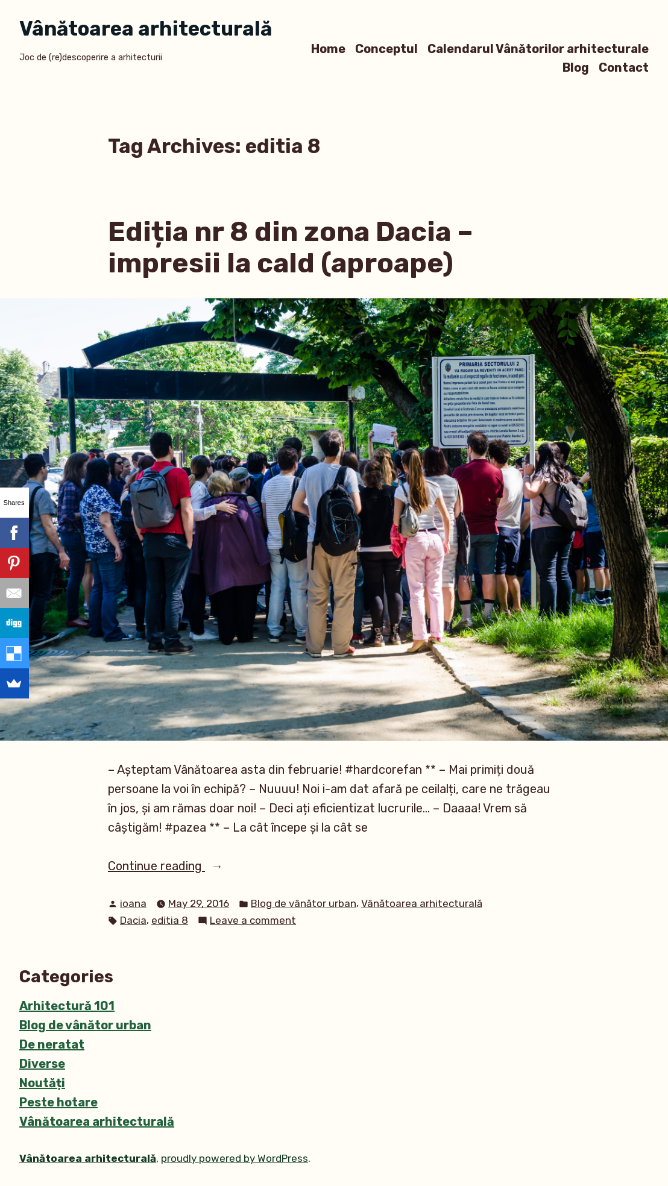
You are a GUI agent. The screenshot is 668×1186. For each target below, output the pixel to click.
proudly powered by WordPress (234, 1158)
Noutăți (42, 1083)
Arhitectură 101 (67, 1006)
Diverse (42, 1063)
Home (328, 48)
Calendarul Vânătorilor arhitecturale (538, 48)
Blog (575, 67)
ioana (133, 903)
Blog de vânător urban (303, 903)
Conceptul (386, 48)
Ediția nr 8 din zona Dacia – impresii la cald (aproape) (290, 247)
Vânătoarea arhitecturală (145, 28)
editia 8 (169, 920)
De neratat (51, 1044)
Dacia (133, 920)
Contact (624, 67)
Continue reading (184, 866)
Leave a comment (253, 920)
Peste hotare (58, 1102)
